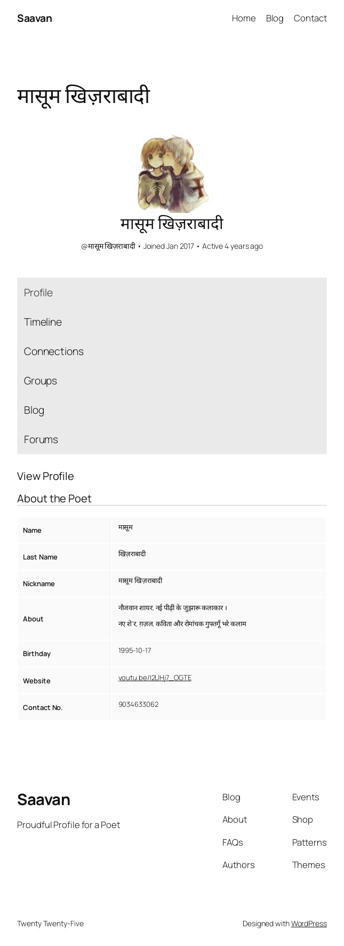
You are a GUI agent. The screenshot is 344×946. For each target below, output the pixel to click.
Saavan (34, 18)
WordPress (309, 923)
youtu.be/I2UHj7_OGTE (154, 677)
